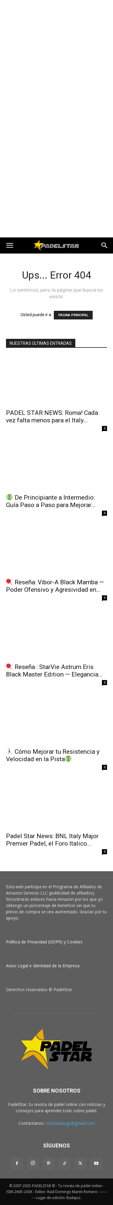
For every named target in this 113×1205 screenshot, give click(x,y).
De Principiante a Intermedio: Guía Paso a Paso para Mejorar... (51, 501)
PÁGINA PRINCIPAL (73, 315)
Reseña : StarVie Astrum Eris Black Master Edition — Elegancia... (54, 670)
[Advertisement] (56, 59)
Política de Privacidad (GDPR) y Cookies (44, 942)
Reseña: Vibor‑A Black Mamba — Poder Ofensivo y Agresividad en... (55, 586)
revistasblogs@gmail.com (70, 1123)
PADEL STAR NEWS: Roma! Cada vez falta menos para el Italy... (52, 416)
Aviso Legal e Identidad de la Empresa (43, 965)
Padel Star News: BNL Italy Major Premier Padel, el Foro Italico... (52, 839)
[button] (9, 245)
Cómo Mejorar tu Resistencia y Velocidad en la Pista (53, 755)
